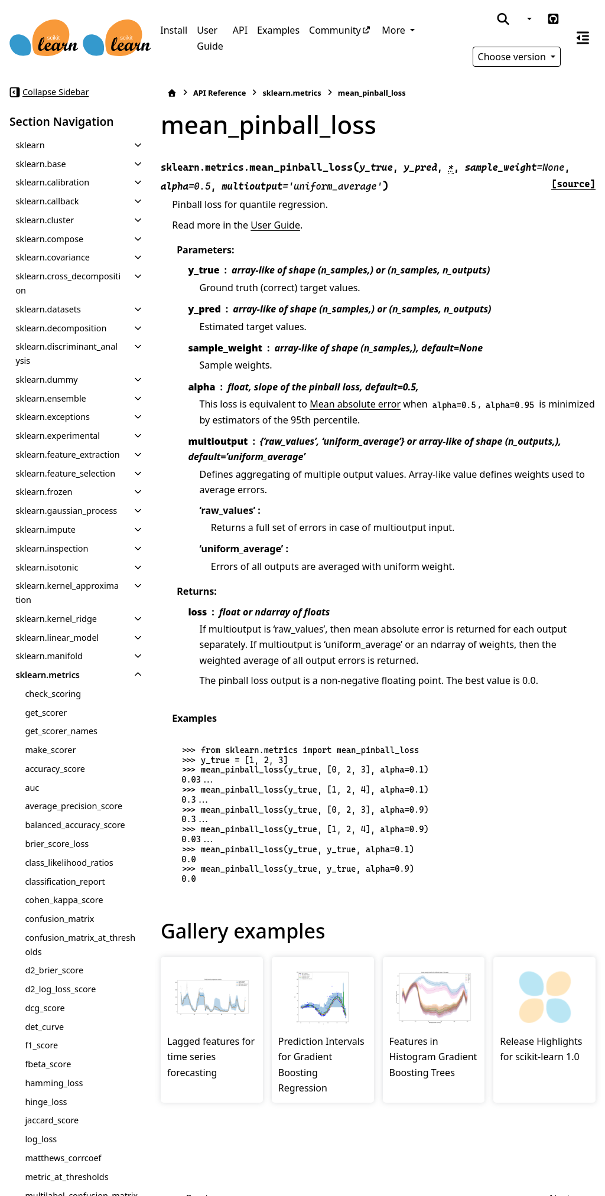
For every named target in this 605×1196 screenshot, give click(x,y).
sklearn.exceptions (52, 416)
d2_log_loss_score (60, 989)
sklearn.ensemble (50, 398)
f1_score (41, 1045)
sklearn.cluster (44, 220)
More (395, 30)
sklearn (29, 145)
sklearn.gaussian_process (66, 510)
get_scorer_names (61, 730)
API (240, 30)
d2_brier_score (54, 970)
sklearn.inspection (51, 548)
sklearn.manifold (49, 655)
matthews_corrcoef (63, 1158)
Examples (278, 30)
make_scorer (50, 749)
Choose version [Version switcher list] (513, 56)
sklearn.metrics (47, 674)
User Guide (210, 38)
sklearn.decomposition (60, 328)
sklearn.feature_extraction (67, 454)
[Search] (503, 19)
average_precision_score (73, 806)
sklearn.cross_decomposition (68, 283)
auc (32, 787)
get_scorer (46, 712)
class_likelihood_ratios (69, 862)
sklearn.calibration (52, 182)
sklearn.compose (49, 239)
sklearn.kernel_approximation (67, 592)
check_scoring (53, 693)
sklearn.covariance (52, 257)
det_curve (44, 1026)
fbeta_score (48, 1064)
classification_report (65, 881)
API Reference (219, 92)
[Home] (172, 93)
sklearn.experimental (57, 435)
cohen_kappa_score (64, 899)
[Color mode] (528, 19)
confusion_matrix (59, 918)
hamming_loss (54, 1083)
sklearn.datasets (47, 309)
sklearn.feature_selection (65, 473)
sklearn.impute (45, 529)
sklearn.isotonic (46, 567)
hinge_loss (46, 1101)
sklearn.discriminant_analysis (66, 353)
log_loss (41, 1139)
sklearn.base (40, 164)
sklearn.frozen (43, 491)
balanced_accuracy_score (75, 824)
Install (173, 30)
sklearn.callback (47, 201)
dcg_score (44, 1007)
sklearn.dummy (46, 379)
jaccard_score (52, 1120)
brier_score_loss (57, 843)
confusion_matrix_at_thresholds (80, 944)
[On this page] (583, 38)
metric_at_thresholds (66, 1176)
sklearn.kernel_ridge (56, 618)
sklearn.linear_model (57, 637)
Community (335, 30)
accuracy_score (54, 768)
